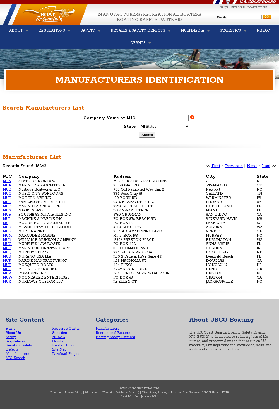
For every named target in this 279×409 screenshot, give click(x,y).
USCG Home (211, 392)
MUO (7, 244)
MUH (7, 215)
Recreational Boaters (172, 14)
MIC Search (15, 358)
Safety (11, 337)
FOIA (225, 392)
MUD (7, 198)
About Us (13, 333)
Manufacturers (119, 14)
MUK (7, 227)
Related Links (63, 345)
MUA (7, 185)
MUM (7, 236)
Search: (221, 17)
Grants (57, 341)
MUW (7, 277)
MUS (7, 261)
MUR (7, 257)
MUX (7, 282)
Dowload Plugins (66, 354)
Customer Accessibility (66, 392)
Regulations (15, 341)
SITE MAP (238, 7)
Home (10, 329)
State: (130, 126)
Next (252, 165)
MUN (7, 240)
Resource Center (66, 329)
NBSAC (58, 337)
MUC (7, 194)
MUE (7, 202)
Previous (234, 165)
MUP (7, 248)
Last (266, 165)
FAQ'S (224, 7)
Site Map (59, 350)
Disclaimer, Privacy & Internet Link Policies (171, 392)
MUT (7, 265)
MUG (7, 210)
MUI (6, 219)
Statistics (59, 333)
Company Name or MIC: (109, 118)
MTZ (7, 181)
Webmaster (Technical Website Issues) (112, 392)
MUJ (6, 223)
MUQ (7, 252)
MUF (7, 206)
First (215, 165)
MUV (7, 273)
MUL (7, 231)
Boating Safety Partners (150, 19)
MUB (7, 189)
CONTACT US (257, 7)
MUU (7, 269)
